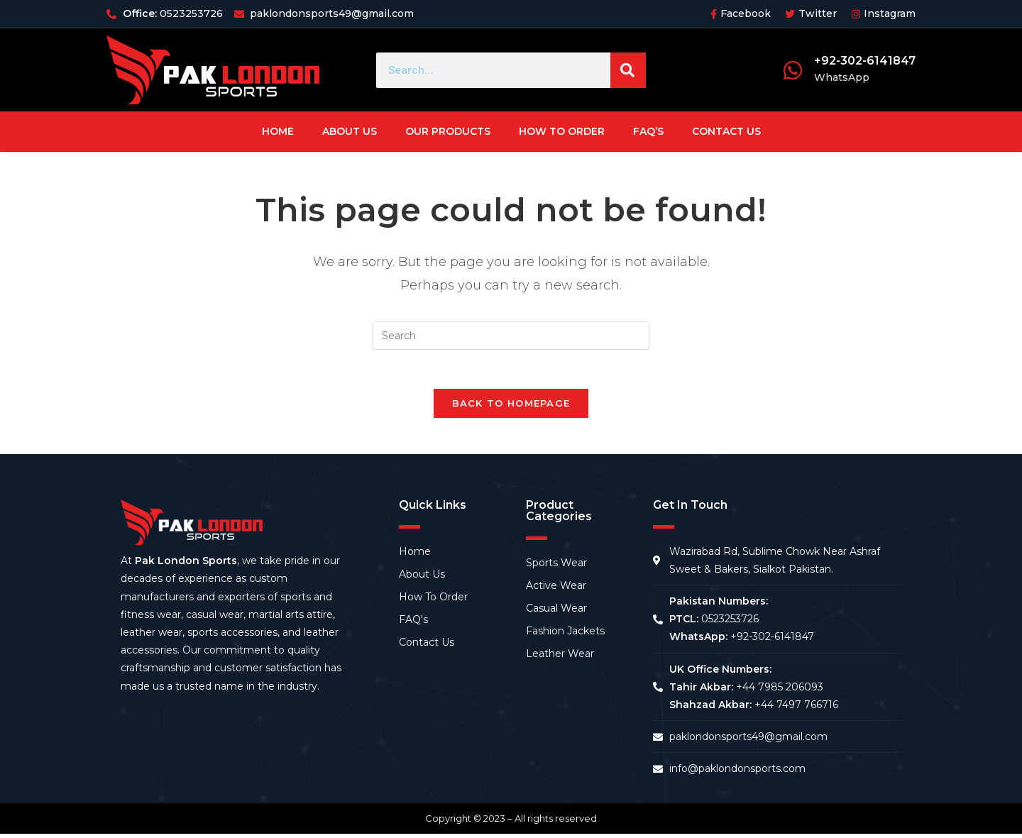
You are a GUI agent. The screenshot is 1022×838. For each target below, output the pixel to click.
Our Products (447, 131)
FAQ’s (648, 131)
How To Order (562, 131)
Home (278, 131)
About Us (349, 131)
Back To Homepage (511, 407)
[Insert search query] (511, 335)
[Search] (628, 70)
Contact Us (726, 131)
